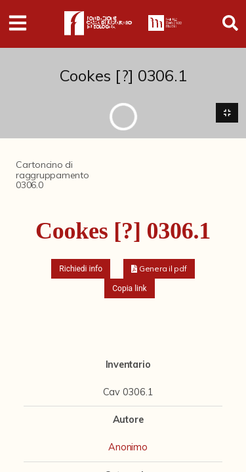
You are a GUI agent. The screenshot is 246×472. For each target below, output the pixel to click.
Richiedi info (80, 268)
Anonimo (127, 447)
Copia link (129, 288)
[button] (159, 269)
